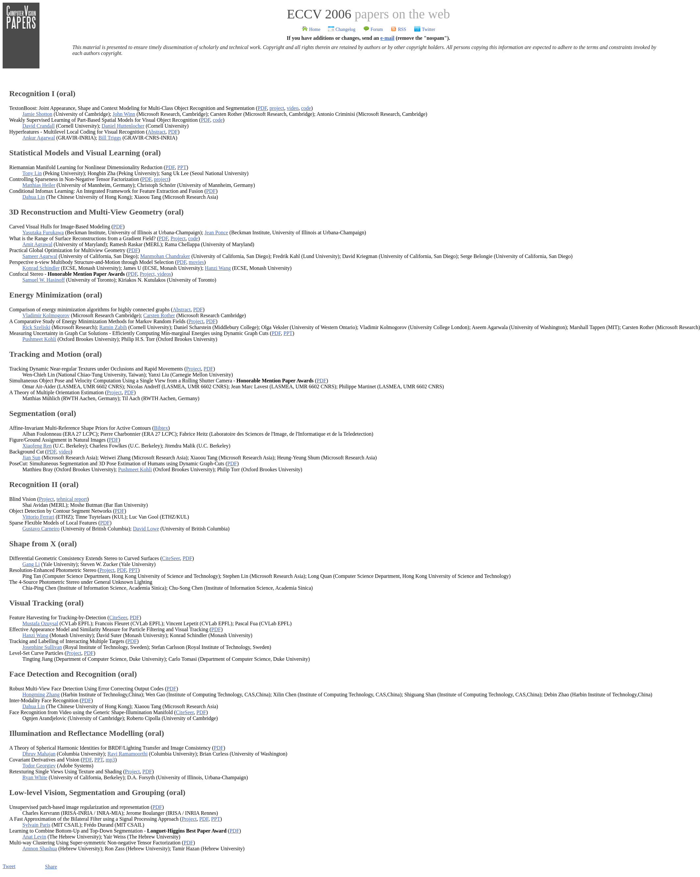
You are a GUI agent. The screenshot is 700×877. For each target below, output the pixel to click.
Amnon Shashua (39, 848)
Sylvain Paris (36, 825)
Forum (373, 29)
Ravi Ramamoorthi (128, 754)
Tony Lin (32, 173)
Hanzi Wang (218, 268)
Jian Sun (31, 457)
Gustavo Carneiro (41, 528)
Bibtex (161, 428)
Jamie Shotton (37, 114)
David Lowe (146, 528)
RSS (398, 29)
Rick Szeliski (36, 327)
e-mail (387, 38)
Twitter (424, 29)
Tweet (9, 866)
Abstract (156, 132)
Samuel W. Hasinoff (43, 280)
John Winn (124, 114)
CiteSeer (171, 558)
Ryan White (34, 777)
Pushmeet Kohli (39, 339)
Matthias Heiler (38, 185)
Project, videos (155, 274)
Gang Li (31, 564)
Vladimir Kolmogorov (46, 315)
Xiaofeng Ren (37, 446)
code (306, 108)
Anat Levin (34, 836)
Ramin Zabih (113, 327)
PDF (262, 108)
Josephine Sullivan (42, 647)
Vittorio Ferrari (38, 517)
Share (51, 866)
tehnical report (72, 499)
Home (311, 29)
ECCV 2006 (319, 14)
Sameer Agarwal (39, 256)
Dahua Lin (33, 197)
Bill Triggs (109, 138)
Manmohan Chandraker (165, 256)
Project (178, 238)
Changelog (341, 29)
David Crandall (38, 126)
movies (196, 262)
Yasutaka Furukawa (43, 232)
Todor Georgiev (39, 765)
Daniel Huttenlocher (123, 126)
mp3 (110, 759)
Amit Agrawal (37, 244)
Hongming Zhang (41, 694)
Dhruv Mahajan (39, 754)
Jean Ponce (216, 232)
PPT (182, 167)
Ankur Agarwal (38, 138)
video (293, 108)
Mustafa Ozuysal (40, 623)
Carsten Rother (159, 315)
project (276, 108)
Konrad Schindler (41, 268)
